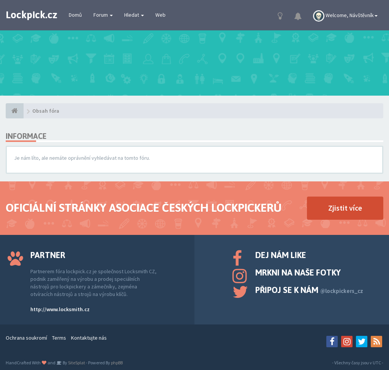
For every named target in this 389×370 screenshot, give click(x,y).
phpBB (117, 362)
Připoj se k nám (309, 290)
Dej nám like (280, 255)
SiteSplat (76, 362)
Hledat (134, 14)
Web (160, 14)
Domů (75, 14)
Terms (59, 337)
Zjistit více (345, 208)
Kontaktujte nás (89, 337)
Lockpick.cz (31, 14)
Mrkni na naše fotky (298, 272)
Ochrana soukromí (26, 337)
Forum (103, 14)
